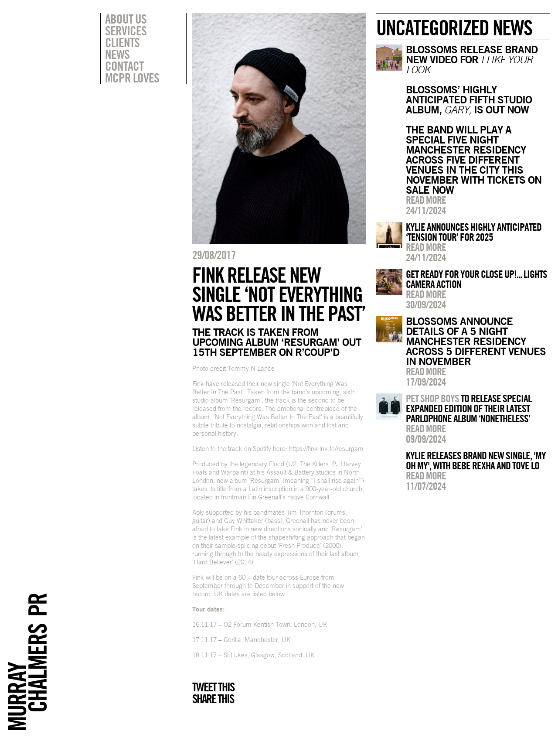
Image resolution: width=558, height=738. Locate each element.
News (117, 54)
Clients (122, 42)
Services (125, 30)
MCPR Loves (132, 77)
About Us (125, 19)
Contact (124, 66)
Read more (426, 199)
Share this (213, 698)
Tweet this (213, 687)
